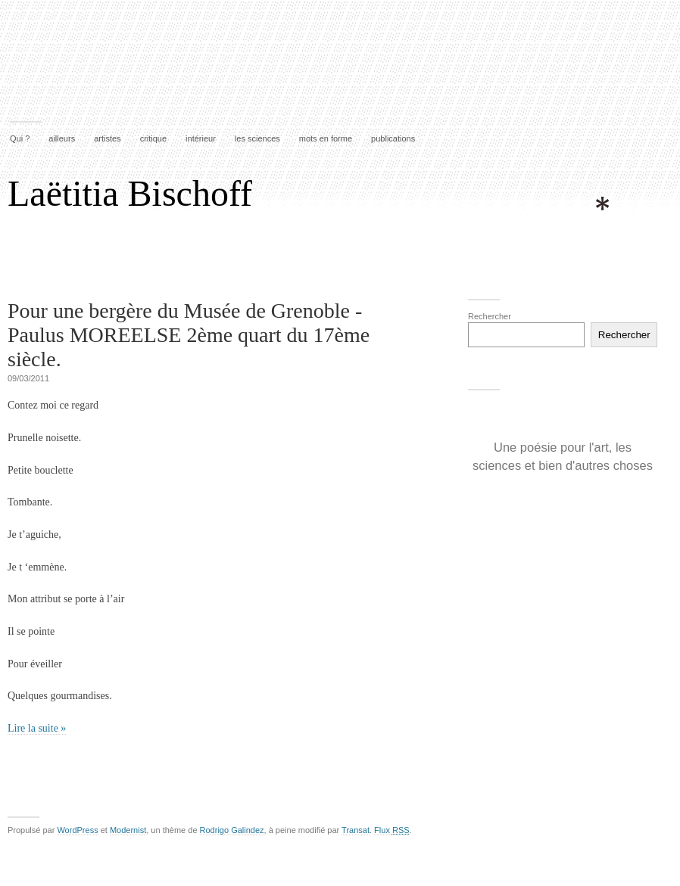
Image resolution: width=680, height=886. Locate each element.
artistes (107, 138)
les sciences (257, 138)
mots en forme (325, 138)
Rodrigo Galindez (232, 830)
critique (153, 138)
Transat (356, 830)
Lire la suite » (37, 728)
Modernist (128, 830)
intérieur (201, 138)
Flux (391, 830)
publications (393, 138)
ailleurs (61, 138)
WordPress (77, 830)
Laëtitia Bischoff (130, 193)
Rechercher (489, 316)
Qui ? (20, 138)
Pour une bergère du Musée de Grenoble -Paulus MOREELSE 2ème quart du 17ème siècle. (189, 335)
